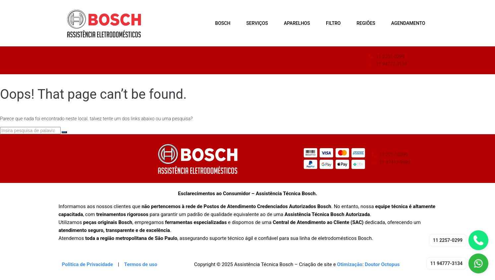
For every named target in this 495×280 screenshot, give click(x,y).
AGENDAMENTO (408, 23)
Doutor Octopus (382, 264)
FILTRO (333, 23)
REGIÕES (366, 23)
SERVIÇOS (257, 23)
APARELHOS (297, 23)
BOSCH (222, 23)
